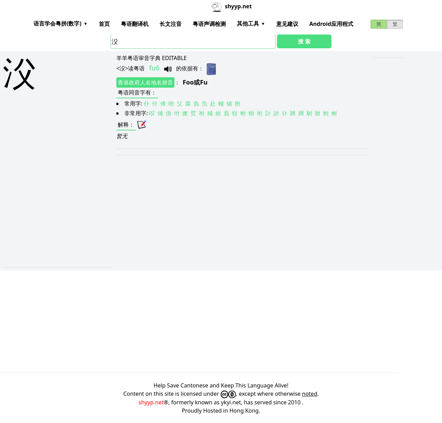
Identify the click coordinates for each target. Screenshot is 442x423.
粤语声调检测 (209, 24)
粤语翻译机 (134, 24)
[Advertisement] (42, 200)
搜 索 (304, 41)
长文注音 (171, 24)
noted (309, 393)
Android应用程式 (331, 24)
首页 (104, 24)
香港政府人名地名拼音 (145, 82)
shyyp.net (151, 402)
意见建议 (287, 24)
